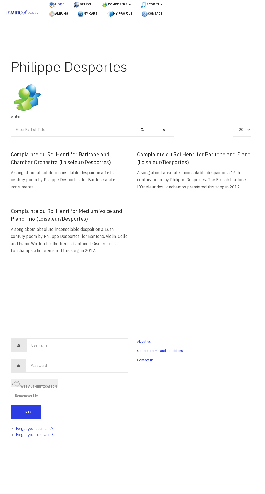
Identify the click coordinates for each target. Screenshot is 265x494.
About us (144, 341)
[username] (77, 345)
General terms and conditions (160, 351)
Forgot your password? (34, 434)
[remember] (12, 395)
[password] (77, 366)
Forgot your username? (34, 428)
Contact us (145, 360)
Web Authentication (34, 383)
